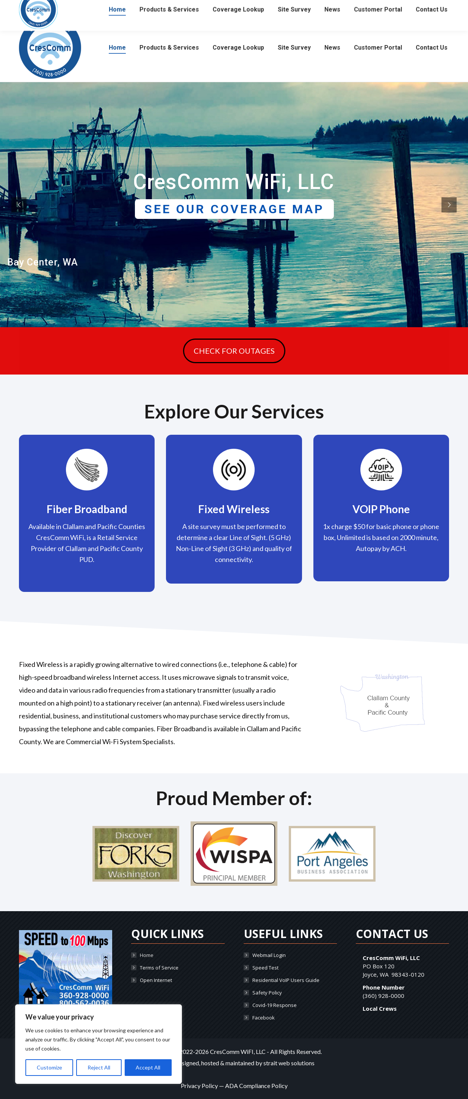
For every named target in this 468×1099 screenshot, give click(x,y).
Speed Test (265, 967)
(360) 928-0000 (40, 7)
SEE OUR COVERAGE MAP (234, 209)
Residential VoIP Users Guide (285, 980)
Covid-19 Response (274, 1005)
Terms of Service (159, 967)
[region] (98, 1044)
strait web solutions (289, 1062)
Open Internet (156, 980)
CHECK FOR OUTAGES (234, 350)
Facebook (263, 1017)
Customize (49, 1067)
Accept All (148, 1067)
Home (146, 955)
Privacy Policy (199, 1085)
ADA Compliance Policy (256, 1085)
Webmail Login (269, 955)
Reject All (99, 1067)
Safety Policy (267, 992)
